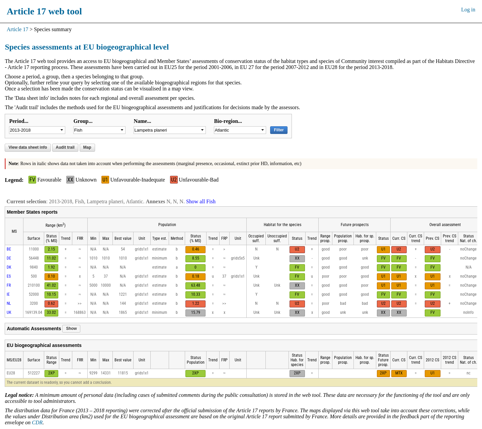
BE (9, 249)
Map (87, 147)
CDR (37, 422)
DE (9, 258)
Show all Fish (201, 201)
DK (9, 267)
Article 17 (17, 29)
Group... (82, 121)
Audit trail (65, 147)
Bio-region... (228, 121)
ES (9, 276)
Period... (18, 121)
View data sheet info (27, 147)
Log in (468, 9)
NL (9, 303)
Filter (279, 130)
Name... (142, 121)
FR (9, 285)
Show (71, 328)
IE (8, 294)
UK (9, 312)
